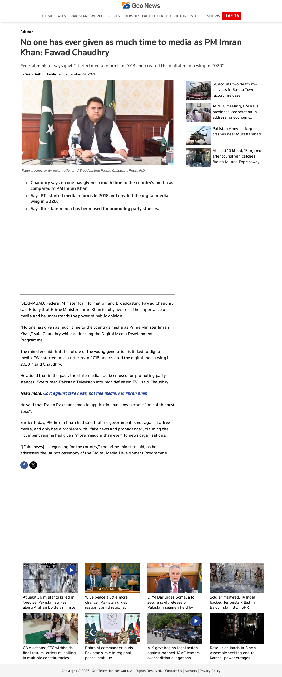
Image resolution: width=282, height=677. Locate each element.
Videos (197, 15)
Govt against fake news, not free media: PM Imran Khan (95, 393)
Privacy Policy (210, 671)
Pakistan (79, 15)
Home (47, 15)
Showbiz (131, 15)
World (97, 15)
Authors (191, 671)
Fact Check (153, 15)
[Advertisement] (98, 252)
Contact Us (173, 671)
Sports (113, 15)
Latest (61, 15)
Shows (213, 15)
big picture (177, 15)
